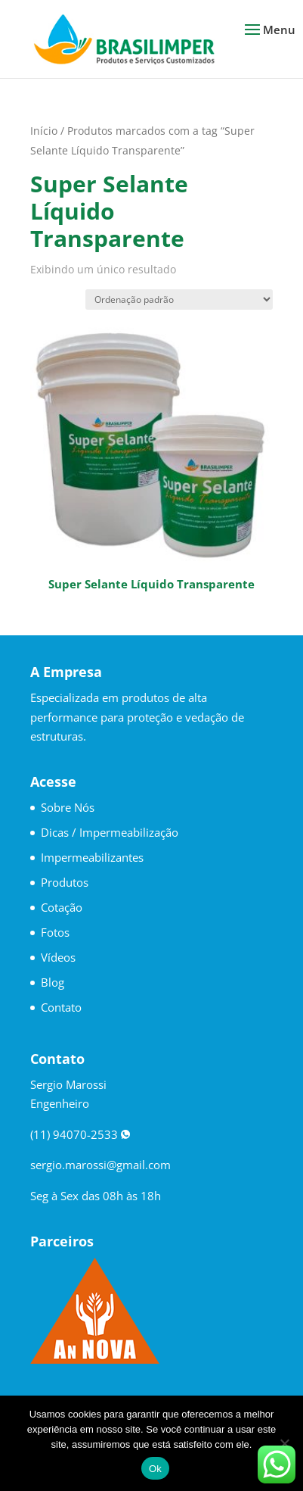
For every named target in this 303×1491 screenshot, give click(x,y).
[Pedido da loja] (179, 299)
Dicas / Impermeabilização (109, 832)
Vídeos (58, 957)
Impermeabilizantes (92, 857)
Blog (52, 982)
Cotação (61, 907)
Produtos (64, 882)
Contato (61, 1007)
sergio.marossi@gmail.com (100, 1164)
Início (43, 130)
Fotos (55, 932)
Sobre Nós (67, 807)
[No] (284, 1443)
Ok (155, 1468)
